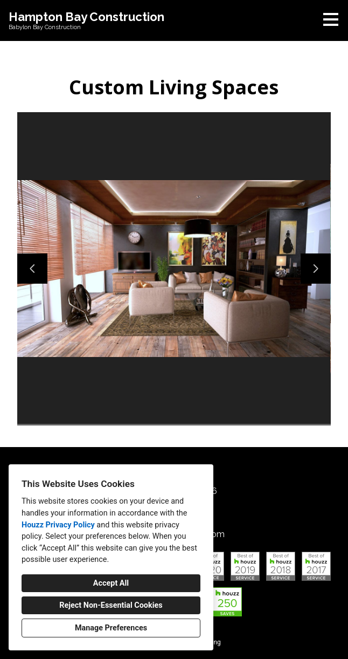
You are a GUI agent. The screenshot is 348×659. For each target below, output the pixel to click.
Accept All (111, 583)
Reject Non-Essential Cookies (110, 605)
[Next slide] (316, 268)
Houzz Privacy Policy (58, 525)
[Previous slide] (32, 268)
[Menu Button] (331, 19)
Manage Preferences (111, 628)
